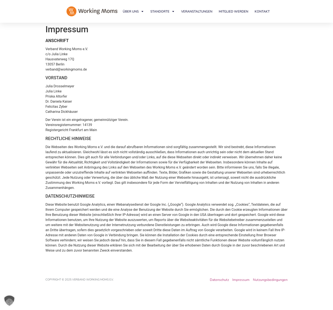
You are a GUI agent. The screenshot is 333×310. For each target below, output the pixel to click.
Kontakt (262, 11)
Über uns (133, 11)
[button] (9, 300)
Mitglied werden (233, 11)
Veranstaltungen (196, 11)
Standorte (162, 11)
